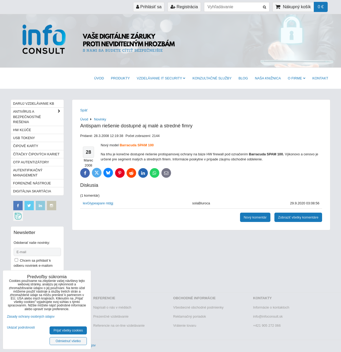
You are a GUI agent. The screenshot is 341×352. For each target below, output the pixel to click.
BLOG (243, 78)
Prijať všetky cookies (68, 330)
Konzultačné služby (212, 78)
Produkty (120, 78)
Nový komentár (255, 217)
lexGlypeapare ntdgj (98, 203)
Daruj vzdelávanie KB (33, 104)
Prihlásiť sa (148, 7)
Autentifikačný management (27, 172)
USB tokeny (24, 138)
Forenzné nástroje (32, 183)
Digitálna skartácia (32, 191)
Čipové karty (25, 146)
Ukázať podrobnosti (21, 327)
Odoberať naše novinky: (32, 243)
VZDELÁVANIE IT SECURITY (161, 78)
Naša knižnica (268, 78)
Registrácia (184, 7)
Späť (84, 110)
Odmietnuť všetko (68, 341)
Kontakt (320, 78)
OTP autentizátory (31, 162)
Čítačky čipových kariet (36, 154)
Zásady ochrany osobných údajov (31, 316)
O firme (296, 78)
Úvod (99, 78)
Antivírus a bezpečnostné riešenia (38, 117)
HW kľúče (22, 130)
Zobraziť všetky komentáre (298, 217)
